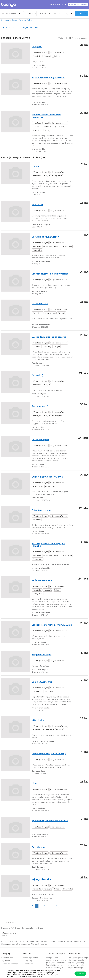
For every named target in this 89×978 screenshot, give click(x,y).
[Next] (56, 906)
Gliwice (14, 20)
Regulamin (5, 961)
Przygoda (37, 46)
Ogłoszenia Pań (7, 27)
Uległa (35, 166)
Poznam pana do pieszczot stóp (49, 753)
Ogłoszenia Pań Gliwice (11, 928)
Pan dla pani (38, 847)
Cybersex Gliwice (30, 944)
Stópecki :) (37, 375)
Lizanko (36, 783)
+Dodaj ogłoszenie (78, 4)
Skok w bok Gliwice (26, 941)
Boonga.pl (5, 20)
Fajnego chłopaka (41, 879)
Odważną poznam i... (43, 510)
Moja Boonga (58, 4)
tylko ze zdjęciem (80, 38)
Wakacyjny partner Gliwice (68, 941)
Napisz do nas (7, 958)
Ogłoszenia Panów (31, 27)
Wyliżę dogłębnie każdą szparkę (49, 337)
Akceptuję (80, 973)
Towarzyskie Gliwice (9, 941)
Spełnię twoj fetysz (42, 682)
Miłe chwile (38, 720)
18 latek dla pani (40, 439)
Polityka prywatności (9, 964)
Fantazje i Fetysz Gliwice (46, 941)
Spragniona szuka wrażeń (45, 236)
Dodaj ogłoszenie (30, 958)
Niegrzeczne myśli (41, 654)
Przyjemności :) (40, 406)
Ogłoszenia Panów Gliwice (32, 928)
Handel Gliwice (44, 944)
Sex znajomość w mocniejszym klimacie (48, 544)
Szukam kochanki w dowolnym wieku (52, 625)
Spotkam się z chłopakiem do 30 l (50, 820)
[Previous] (32, 906)
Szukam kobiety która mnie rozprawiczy (46, 115)
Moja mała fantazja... (42, 580)
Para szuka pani (40, 303)
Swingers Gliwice (15, 944)
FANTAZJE (37, 204)
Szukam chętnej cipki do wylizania (50, 273)
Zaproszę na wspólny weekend (48, 77)
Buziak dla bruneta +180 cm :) (47, 476)
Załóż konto (28, 964)
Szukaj (82, 13)
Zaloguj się (27, 961)
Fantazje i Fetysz (25, 20)
